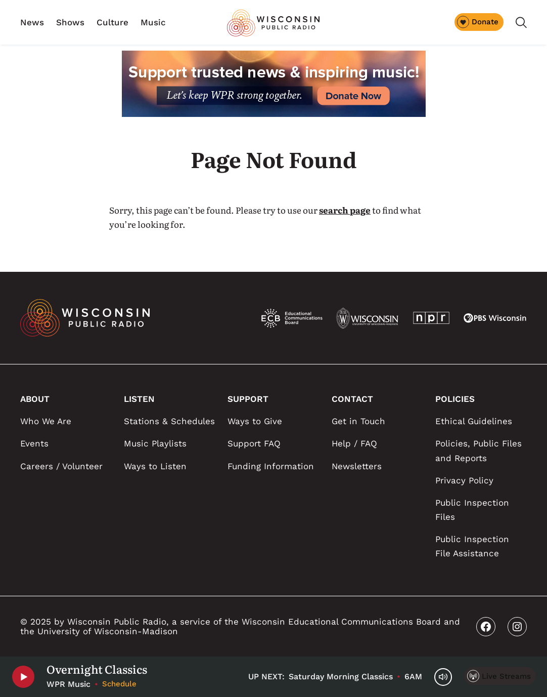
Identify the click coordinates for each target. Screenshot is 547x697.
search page (345, 209)
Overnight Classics (97, 669)
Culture (112, 22)
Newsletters (357, 466)
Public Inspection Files (472, 510)
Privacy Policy (464, 480)
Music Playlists (155, 443)
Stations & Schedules (169, 421)
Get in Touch (358, 421)
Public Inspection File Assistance (472, 546)
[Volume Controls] (443, 677)
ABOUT (35, 399)
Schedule (119, 683)
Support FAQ (254, 443)
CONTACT (352, 399)
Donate (477, 22)
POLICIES (455, 399)
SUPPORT (247, 399)
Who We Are (45, 421)
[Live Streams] (500, 676)
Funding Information (270, 466)
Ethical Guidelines (473, 421)
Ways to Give (254, 421)
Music (153, 22)
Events (34, 443)
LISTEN (139, 399)
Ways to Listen (155, 466)
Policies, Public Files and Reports (478, 450)
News (32, 22)
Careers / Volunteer (61, 466)
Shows (70, 22)
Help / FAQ (354, 443)
